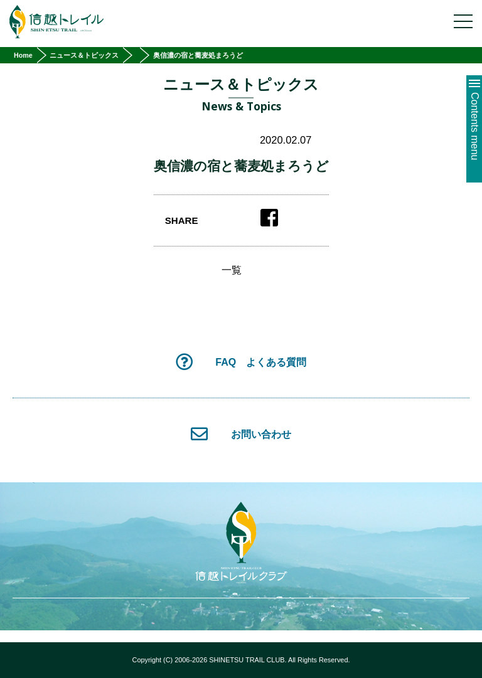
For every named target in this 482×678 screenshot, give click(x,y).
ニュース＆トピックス (84, 55)
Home (23, 55)
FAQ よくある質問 (241, 361)
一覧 (232, 270)
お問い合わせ (241, 433)
